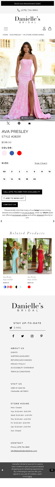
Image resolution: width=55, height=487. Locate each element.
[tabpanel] (27, 80)
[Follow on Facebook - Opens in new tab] (12, 336)
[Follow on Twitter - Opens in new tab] (22, 336)
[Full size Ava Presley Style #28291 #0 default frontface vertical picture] (27, 80)
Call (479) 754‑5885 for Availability (21, 192)
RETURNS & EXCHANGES (23, 361)
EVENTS (15, 353)
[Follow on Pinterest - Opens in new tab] (43, 336)
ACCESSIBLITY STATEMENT (24, 370)
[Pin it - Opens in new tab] (19, 123)
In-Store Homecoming (34, 35)
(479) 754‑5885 (25, 455)
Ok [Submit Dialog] (52, 479)
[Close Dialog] (2, 479)
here (30, 485)
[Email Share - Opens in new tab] (29, 123)
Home (5, 35)
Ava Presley (15, 35)
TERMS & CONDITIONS (22, 374)
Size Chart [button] (41, 163)
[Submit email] (11, 328)
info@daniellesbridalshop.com (26, 459)
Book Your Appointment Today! (27, 3)
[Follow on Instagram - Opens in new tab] (32, 336)
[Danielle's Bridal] (28, 20)
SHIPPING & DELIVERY (22, 357)
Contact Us (9, 205)
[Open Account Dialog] (44, 28)
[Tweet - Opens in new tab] (8, 123)
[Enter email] (27, 328)
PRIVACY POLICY (19, 366)
